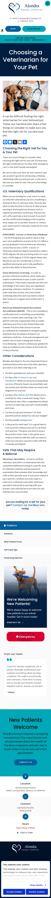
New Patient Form (13, 541)
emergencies (25, 420)
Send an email (25, 810)
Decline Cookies (37, 892)
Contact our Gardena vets (29, 505)
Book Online (34, 29)
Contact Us (25, 762)
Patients (8, 533)
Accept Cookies (14, 892)
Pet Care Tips (11, 549)
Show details (36, 885)
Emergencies (25, 636)
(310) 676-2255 (26, 21)
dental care (23, 395)
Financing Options (13, 557)
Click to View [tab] (26, 832)
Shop (13, 29)
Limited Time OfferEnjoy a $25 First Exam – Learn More (24, 39)
